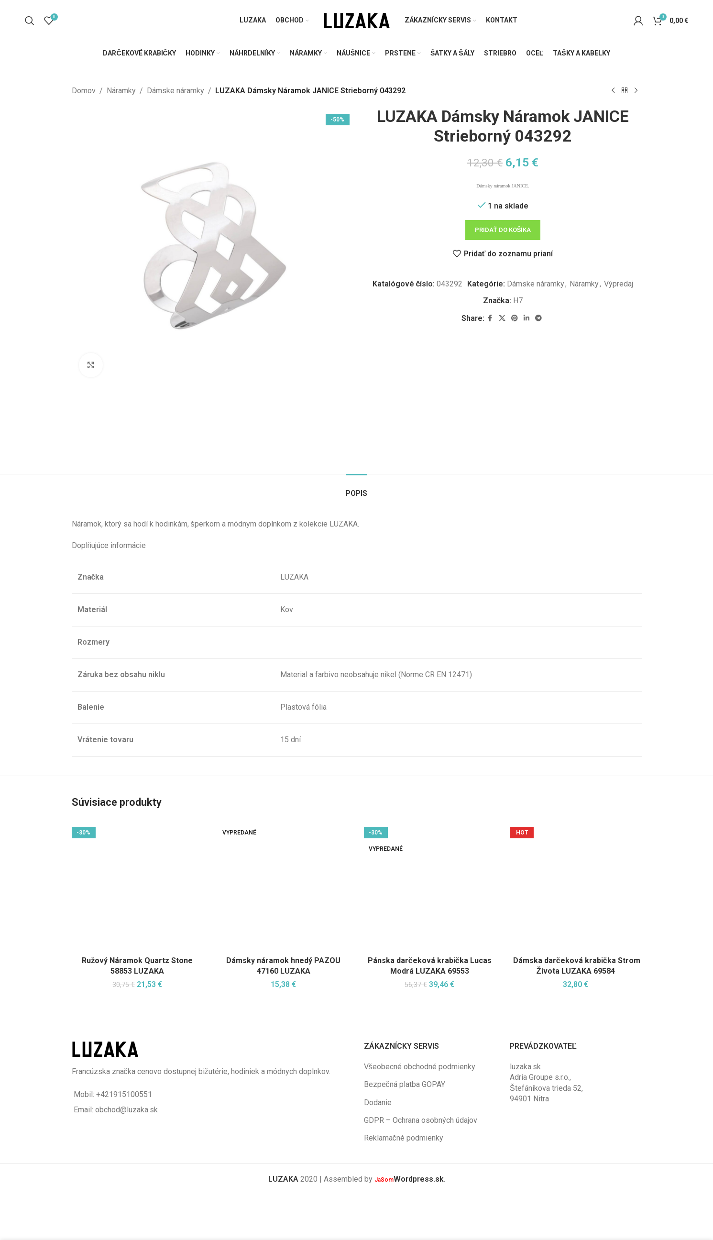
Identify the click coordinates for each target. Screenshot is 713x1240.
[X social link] (501, 318)
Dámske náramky (175, 90)
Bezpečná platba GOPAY (404, 1084)
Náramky (121, 90)
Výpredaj (618, 283)
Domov (84, 90)
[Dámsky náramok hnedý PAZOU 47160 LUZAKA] (284, 886)
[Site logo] (356, 19)
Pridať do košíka (502, 229)
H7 (518, 300)
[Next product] (636, 91)
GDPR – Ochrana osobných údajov (420, 1120)
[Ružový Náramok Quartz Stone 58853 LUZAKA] (138, 886)
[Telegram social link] (538, 318)
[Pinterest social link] (514, 318)
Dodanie (378, 1102)
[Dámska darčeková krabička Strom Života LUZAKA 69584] (576, 886)
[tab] (356, 488)
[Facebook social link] (489, 318)
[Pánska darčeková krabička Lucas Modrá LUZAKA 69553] (430, 886)
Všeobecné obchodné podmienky (419, 1066)
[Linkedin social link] (526, 318)
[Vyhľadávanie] (29, 20)
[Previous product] (613, 91)
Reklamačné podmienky (403, 1137)
